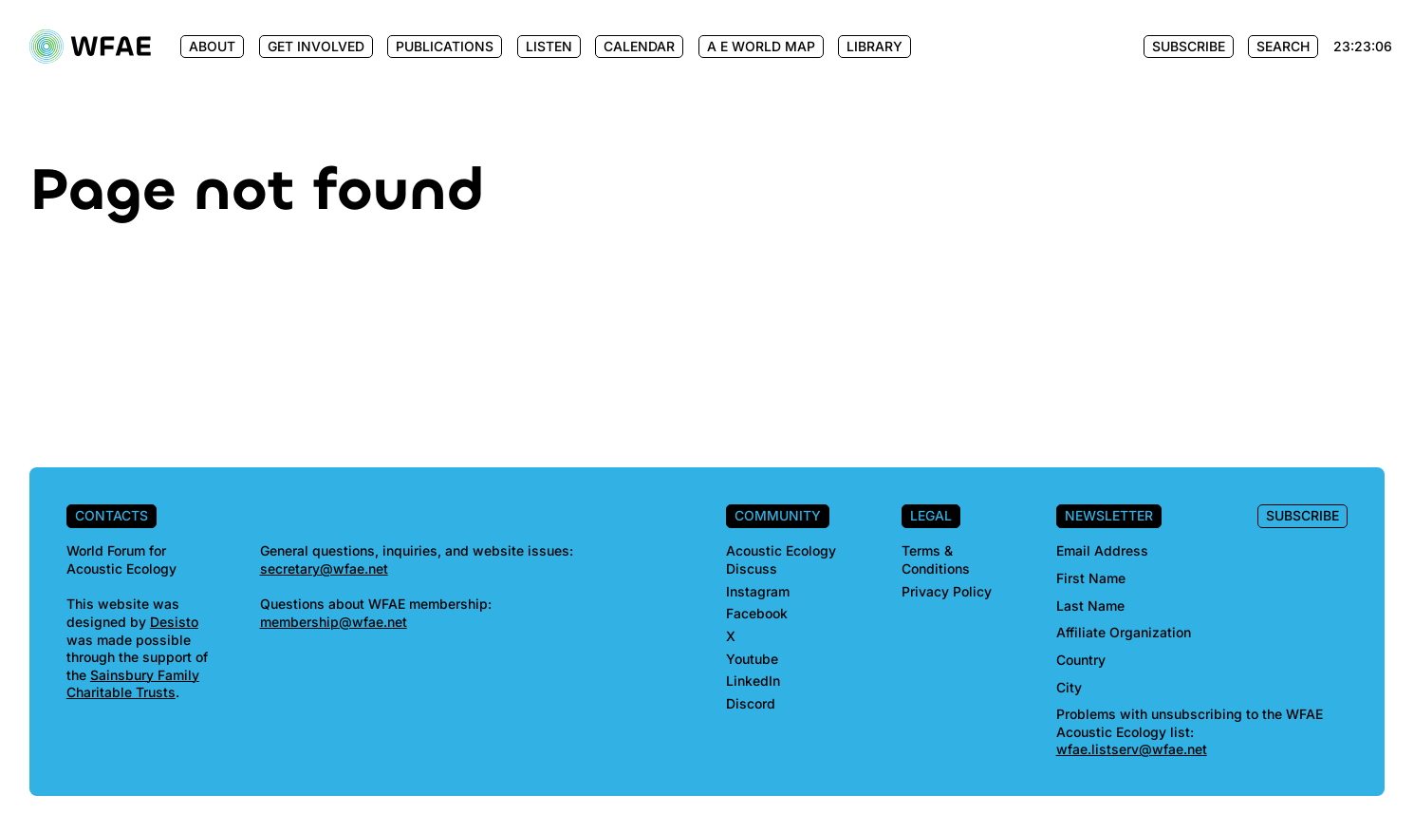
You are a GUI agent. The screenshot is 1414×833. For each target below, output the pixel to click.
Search (1283, 46)
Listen (549, 46)
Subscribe (1188, 46)
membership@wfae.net (333, 622)
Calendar (639, 46)
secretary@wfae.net (324, 568)
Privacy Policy (947, 591)
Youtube (752, 659)
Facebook (757, 613)
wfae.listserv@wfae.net (1131, 749)
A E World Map (761, 46)
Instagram (758, 591)
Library (874, 46)
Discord (750, 703)
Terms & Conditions (936, 559)
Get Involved (316, 46)
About (212, 46)
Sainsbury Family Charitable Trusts (132, 684)
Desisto (174, 622)
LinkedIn (753, 680)
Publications (444, 46)
